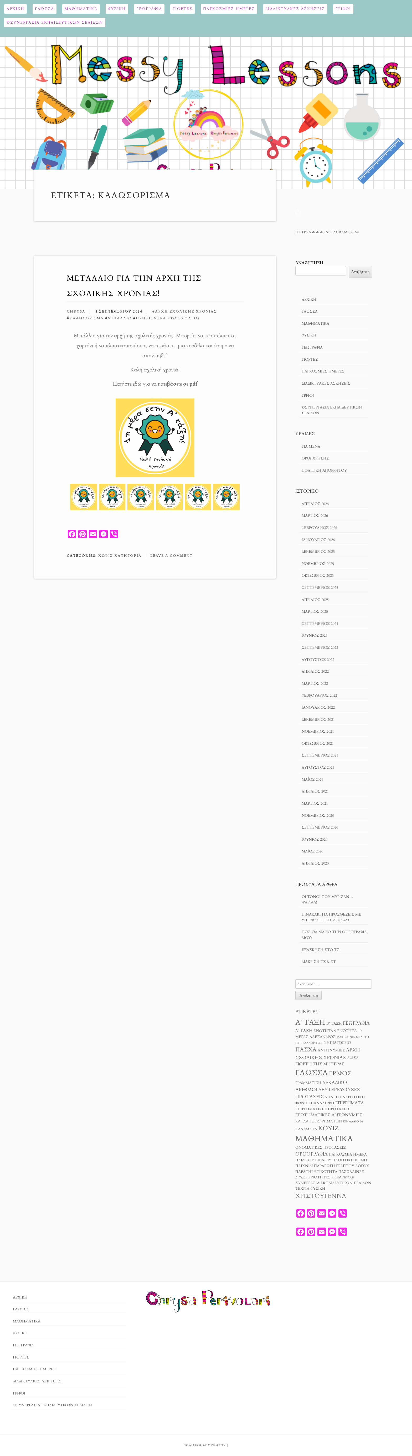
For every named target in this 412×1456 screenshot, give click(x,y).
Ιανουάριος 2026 (318, 539)
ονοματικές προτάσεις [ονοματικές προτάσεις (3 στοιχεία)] (320, 1147)
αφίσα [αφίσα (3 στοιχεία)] (353, 1058)
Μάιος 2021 (312, 779)
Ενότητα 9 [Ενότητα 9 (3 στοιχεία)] (324, 1031)
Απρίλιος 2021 (315, 791)
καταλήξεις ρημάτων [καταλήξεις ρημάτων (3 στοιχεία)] (318, 1121)
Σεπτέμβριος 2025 (320, 587)
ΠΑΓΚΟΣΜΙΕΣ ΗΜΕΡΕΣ (229, 8)
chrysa (76, 311)
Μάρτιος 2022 (315, 683)
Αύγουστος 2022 (318, 659)
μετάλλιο (120, 318)
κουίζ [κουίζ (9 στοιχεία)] (328, 1128)
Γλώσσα (44, 8)
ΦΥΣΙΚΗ (117, 8)
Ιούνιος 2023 (314, 635)
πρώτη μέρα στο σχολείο (167, 318)
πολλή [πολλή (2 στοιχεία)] (348, 1177)
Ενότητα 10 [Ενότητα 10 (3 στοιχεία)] (349, 1031)
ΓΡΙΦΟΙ (343, 8)
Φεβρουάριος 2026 (319, 527)
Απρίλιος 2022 (315, 671)
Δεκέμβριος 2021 (318, 719)
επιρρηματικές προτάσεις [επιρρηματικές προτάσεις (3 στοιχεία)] (322, 1109)
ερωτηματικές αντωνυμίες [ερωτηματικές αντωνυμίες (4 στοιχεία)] (329, 1115)
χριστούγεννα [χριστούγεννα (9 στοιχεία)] (320, 1196)
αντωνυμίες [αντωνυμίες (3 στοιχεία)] (331, 1050)
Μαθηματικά (81, 8)
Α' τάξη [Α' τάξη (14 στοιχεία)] (310, 1022)
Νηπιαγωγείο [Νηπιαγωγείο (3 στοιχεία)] (337, 1042)
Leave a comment (171, 555)
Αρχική (15, 8)
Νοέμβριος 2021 (318, 731)
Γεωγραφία (149, 8)
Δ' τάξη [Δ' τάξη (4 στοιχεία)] (303, 1031)
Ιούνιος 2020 (314, 839)
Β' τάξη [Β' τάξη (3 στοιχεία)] (334, 1023)
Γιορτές (183, 8)
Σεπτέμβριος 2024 (320, 623)
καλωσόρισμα (86, 318)
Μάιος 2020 (312, 851)
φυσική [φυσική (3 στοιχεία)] (318, 1188)
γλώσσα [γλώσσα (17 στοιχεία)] (311, 1073)
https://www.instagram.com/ (327, 232)
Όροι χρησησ (315, 458)
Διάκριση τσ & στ (319, 961)
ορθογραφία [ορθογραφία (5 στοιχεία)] (311, 1154)
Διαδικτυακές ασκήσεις (295, 8)
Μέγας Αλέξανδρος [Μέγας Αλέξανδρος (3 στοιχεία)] (315, 1037)
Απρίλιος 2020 (315, 863)
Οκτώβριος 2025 (318, 575)
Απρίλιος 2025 (315, 599)
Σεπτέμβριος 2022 (320, 647)
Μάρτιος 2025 (315, 611)
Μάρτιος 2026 (315, 515)
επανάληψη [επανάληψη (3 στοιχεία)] (321, 1103)
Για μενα (311, 446)
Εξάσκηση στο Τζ (320, 949)
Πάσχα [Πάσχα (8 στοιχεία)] (306, 1050)
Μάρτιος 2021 (315, 803)
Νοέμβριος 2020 (318, 815)
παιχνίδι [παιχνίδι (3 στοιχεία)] (304, 1166)
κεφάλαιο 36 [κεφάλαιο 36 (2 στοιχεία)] (353, 1121)
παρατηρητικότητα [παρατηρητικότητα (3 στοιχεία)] (316, 1171)
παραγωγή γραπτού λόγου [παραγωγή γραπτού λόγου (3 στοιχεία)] (341, 1166)
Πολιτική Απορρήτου (324, 470)
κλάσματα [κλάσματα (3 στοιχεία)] (306, 1129)
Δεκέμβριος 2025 (318, 551)
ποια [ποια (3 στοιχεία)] (337, 1177)
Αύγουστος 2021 (318, 767)
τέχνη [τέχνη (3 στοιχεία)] (302, 1188)
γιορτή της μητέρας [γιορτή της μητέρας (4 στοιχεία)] (319, 1064)
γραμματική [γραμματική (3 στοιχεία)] (308, 1083)
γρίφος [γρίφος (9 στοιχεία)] (340, 1073)
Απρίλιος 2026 (315, 503)
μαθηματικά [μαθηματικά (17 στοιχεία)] (324, 1138)
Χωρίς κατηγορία (120, 555)
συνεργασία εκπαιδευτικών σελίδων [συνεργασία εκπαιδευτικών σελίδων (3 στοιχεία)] (333, 1183)
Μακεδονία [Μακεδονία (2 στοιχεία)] (346, 1037)
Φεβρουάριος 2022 (319, 695)
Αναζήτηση (309, 262)
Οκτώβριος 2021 (318, 743)
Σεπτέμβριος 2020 (320, 827)
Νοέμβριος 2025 (318, 563)
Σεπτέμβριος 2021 (320, 755)
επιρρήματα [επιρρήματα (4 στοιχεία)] (349, 1103)
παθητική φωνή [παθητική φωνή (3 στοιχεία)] (349, 1160)
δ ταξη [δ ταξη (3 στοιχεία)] (332, 1097)
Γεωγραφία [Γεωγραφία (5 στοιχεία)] (356, 1023)
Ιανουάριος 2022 (318, 707)
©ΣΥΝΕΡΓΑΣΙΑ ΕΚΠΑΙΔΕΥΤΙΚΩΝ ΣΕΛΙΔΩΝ (55, 22)
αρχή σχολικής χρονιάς (186, 311)
